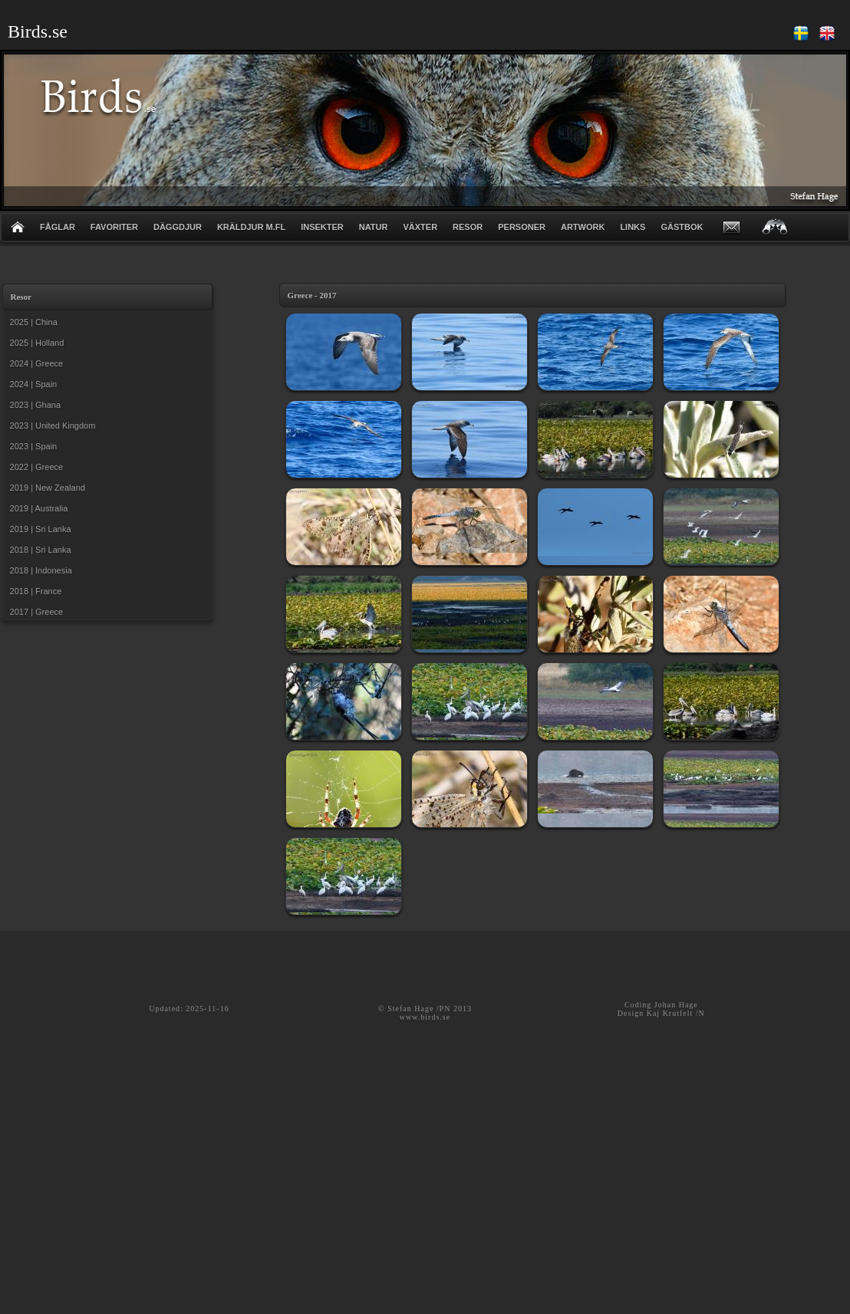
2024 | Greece (34, 363)
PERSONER (521, 227)
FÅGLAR (57, 227)
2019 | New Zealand (45, 487)
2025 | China (31, 322)
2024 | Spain (31, 384)
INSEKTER (322, 227)
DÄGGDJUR (177, 227)
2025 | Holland (34, 342)
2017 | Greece (34, 611)
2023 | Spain (31, 446)
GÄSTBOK (682, 227)
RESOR (468, 227)
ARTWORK (583, 227)
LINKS (632, 227)
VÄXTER (420, 227)
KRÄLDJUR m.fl (251, 227)
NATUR (373, 227)
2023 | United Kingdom (50, 425)
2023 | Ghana (33, 404)
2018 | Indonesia (38, 570)
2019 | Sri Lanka (38, 529)
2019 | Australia (36, 508)
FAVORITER (114, 227)
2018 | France (33, 591)
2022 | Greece (34, 466)
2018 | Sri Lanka (38, 549)
